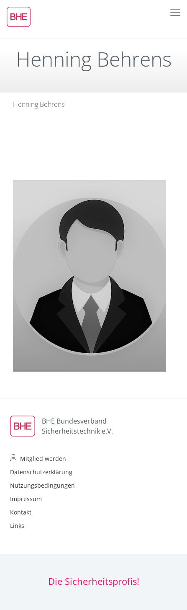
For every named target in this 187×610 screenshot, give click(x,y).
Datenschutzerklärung (41, 472)
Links (17, 526)
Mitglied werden (43, 459)
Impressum (26, 499)
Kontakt (20, 512)
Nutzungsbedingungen (42, 485)
